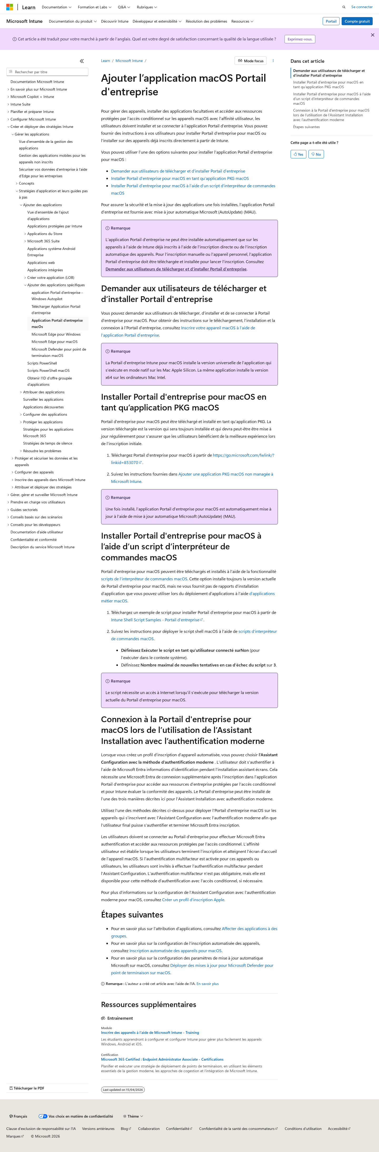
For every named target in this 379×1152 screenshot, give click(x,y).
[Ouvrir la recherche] (344, 7)
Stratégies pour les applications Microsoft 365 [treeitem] (48, 432)
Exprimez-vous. (300, 39)
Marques (13, 1136)
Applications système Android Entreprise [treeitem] (51, 252)
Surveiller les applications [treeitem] (43, 399)
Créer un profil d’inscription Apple (193, 899)
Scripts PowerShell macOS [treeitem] (48, 370)
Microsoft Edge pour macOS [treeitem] (55, 341)
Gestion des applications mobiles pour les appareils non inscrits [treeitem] (52, 158)
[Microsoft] (9, 7)
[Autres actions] (273, 60)
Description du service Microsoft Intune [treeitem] (42, 546)
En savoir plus (208, 983)
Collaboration (149, 1128)
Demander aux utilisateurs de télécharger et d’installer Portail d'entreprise (178, 171)
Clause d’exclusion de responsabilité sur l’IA (41, 1128)
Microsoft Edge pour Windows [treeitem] (56, 334)
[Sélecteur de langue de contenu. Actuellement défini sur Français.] (18, 1116)
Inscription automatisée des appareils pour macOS (175, 950)
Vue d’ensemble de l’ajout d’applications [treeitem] (48, 215)
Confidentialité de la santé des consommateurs (237, 1128)
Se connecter (362, 6)
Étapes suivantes (306, 126)
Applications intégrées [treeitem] (45, 269)
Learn (105, 60)
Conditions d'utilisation (303, 1128)
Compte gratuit (357, 21)
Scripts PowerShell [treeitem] (42, 363)
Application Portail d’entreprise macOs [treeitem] (57, 323)
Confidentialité (177, 1128)
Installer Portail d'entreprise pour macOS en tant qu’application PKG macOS (180, 178)
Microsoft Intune (129, 60)
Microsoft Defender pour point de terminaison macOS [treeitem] (59, 352)
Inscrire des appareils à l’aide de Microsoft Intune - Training (150, 1032)
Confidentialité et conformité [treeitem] (34, 539)
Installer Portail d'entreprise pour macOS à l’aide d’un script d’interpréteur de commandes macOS (332, 98)
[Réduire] (81, 61)
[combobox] (47, 72)
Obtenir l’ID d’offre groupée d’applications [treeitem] (49, 381)
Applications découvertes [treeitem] (43, 406)
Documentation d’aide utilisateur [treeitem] (37, 531)
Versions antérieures (98, 1128)
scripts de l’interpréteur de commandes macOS (144, 578)
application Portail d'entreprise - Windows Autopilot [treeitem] (57, 295)
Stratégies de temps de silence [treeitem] (47, 443)
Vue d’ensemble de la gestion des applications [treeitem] (46, 144)
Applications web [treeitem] (41, 262)
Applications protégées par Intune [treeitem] (54, 225)
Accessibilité (337, 1128)
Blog (124, 1128)
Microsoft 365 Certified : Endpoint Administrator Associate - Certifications (162, 1059)
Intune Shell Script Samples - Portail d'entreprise (155, 619)
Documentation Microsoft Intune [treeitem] (37, 81)
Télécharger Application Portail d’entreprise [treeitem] (56, 309)
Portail (331, 21)
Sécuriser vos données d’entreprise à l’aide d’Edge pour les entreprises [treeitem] (53, 172)
